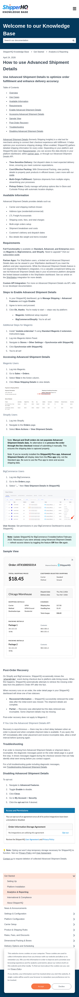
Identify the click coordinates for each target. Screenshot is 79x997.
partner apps (33, 154)
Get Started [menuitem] (9, 876)
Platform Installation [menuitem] (16, 887)
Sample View (15, 118)
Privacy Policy (16, 969)
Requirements (15, 106)
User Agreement (43, 853)
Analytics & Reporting (58, 52)
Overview (13, 93)
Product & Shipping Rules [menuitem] (16, 930)
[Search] (73, 40)
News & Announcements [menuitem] (15, 908)
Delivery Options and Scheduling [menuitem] (19, 946)
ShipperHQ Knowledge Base (16, 52)
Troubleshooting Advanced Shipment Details (27, 767)
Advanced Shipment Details (15, 139)
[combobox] (37, 40)
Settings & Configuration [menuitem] (15, 914)
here (22, 334)
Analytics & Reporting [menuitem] (17, 892)
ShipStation (11, 277)
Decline (62, 986)
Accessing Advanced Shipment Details (26, 114)
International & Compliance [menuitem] (19, 897)
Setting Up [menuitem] (12, 881)
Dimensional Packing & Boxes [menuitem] (17, 941)
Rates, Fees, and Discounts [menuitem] (16, 935)
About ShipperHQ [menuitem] (15, 903)
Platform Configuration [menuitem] (14, 919)
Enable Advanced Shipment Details (25, 110)
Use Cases (14, 97)
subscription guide (11, 255)
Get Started (39, 52)
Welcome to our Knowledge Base (36, 29)
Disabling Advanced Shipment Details (26, 131)
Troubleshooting (16, 127)
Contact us (8, 859)
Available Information (18, 101)
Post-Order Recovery (18, 123)
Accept (41, 986)
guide (11, 175)
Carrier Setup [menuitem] (10, 924)
